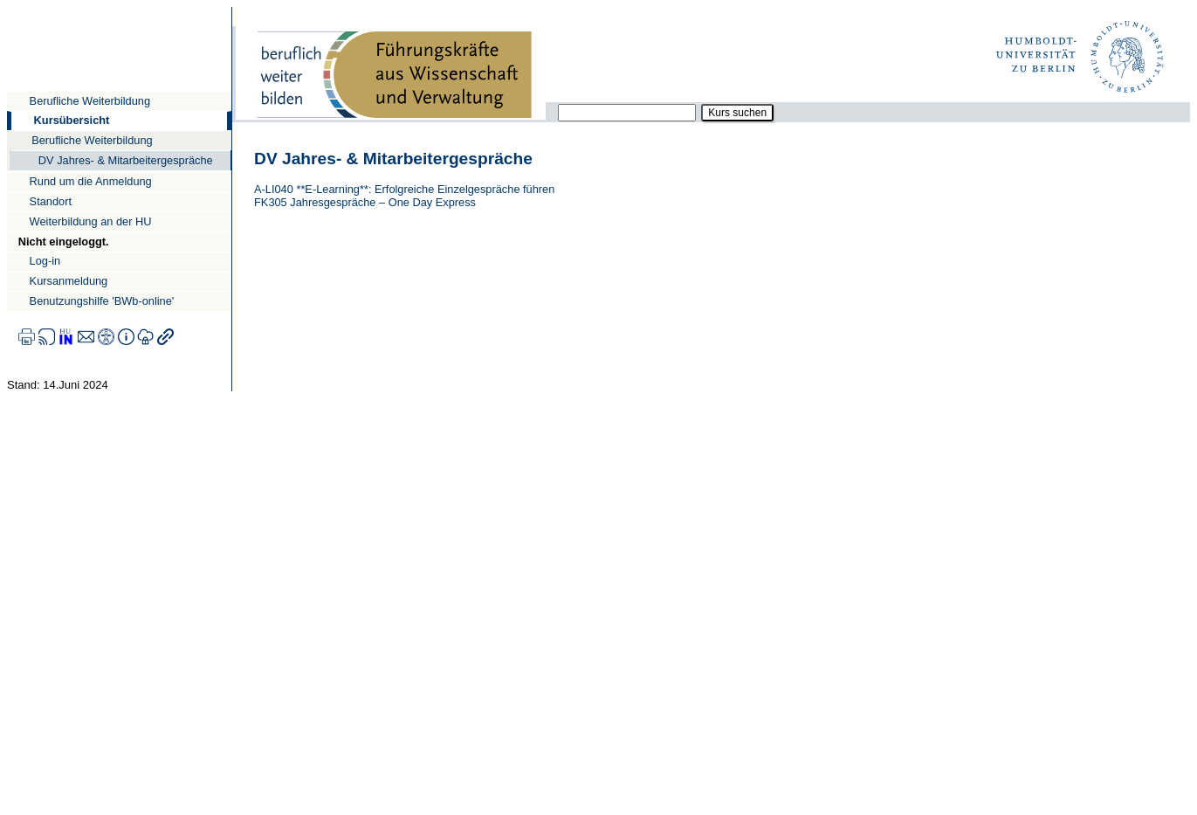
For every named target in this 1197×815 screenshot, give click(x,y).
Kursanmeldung (69, 280)
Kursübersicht (72, 120)
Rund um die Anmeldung (91, 181)
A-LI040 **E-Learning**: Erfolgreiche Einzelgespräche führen (404, 189)
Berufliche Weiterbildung (90, 100)
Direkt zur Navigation (6, 6)
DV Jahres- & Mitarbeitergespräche (125, 160)
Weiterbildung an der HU (91, 221)
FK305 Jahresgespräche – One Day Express (365, 202)
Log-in (45, 260)
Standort (51, 201)
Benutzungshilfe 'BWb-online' (102, 300)
